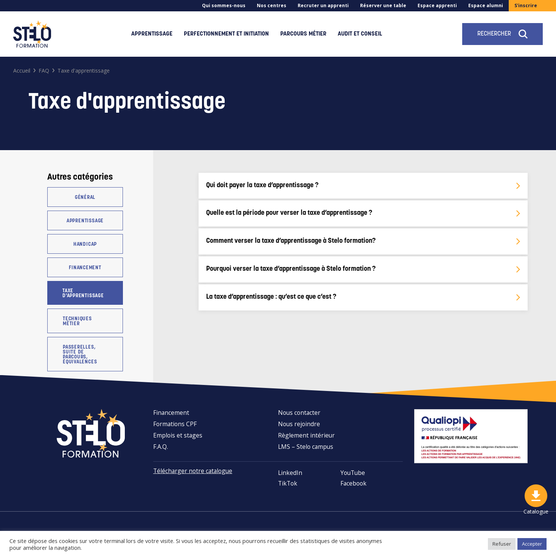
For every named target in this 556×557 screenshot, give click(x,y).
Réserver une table (383, 5)
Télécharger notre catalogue (192, 471)
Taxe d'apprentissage (83, 293)
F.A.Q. (160, 446)
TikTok (287, 483)
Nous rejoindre (299, 424)
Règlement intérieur (306, 435)
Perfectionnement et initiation (226, 34)
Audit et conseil (360, 34)
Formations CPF (175, 424)
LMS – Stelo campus (305, 446)
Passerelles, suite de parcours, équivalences (80, 355)
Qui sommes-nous (223, 5)
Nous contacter (299, 412)
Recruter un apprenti (323, 5)
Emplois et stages (177, 435)
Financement (85, 267)
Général (85, 197)
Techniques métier (77, 321)
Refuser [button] (501, 543)
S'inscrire (525, 5)
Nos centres (271, 5)
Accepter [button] (532, 543)
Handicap (85, 244)
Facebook (353, 483)
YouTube (352, 472)
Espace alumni (485, 5)
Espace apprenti (437, 5)
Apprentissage (151, 34)
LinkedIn (290, 472)
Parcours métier (303, 34)
